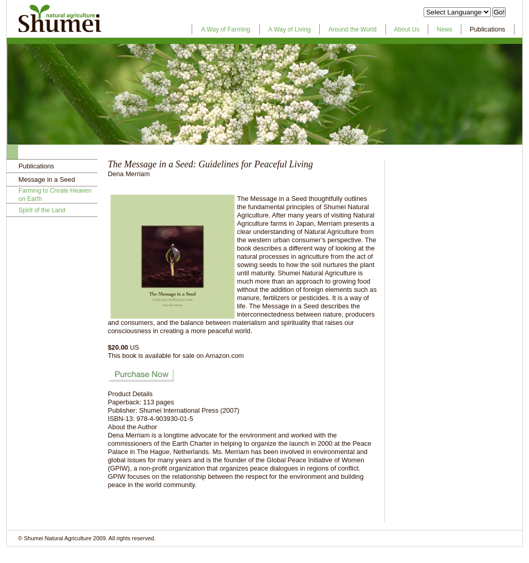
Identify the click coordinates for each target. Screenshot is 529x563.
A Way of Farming (225, 29)
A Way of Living (289, 29)
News (444, 29)
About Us (406, 29)
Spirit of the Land (42, 210)
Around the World (353, 29)
